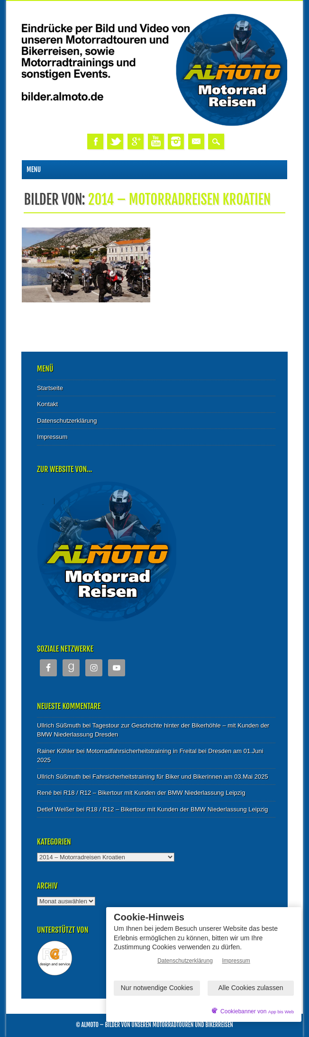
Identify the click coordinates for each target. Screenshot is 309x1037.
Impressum (52, 436)
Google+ (135, 141)
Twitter (115, 141)
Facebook (95, 141)
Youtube (156, 141)
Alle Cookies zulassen (250, 988)
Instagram (176, 141)
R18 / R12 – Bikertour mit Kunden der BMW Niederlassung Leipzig (154, 792)
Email (196, 141)
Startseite (50, 387)
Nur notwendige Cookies (157, 988)
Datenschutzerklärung (67, 420)
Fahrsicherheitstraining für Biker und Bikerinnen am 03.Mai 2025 (180, 776)
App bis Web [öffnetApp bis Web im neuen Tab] (281, 1011)
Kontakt (47, 404)
